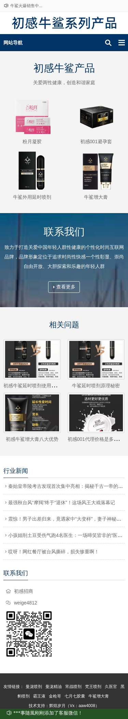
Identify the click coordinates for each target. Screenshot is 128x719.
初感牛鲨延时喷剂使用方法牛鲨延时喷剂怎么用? (54, 385)
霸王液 (39, 696)
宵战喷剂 (73, 686)
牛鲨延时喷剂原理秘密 (96, 385)
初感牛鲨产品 (64, 68)
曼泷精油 (53, 686)
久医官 (111, 686)
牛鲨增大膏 (96, 197)
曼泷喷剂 (34, 686)
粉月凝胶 (32, 141)
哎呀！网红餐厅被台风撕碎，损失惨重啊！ (53, 551)
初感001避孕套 (96, 141)
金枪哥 (55, 696)
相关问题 (64, 324)
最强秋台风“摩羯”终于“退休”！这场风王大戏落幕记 (61, 502)
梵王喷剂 (93, 686)
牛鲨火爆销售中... (26, 5)
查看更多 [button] (64, 286)
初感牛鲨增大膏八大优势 (32, 439)
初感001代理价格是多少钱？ (98, 439)
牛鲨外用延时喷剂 (32, 197)
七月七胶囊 (75, 696)
